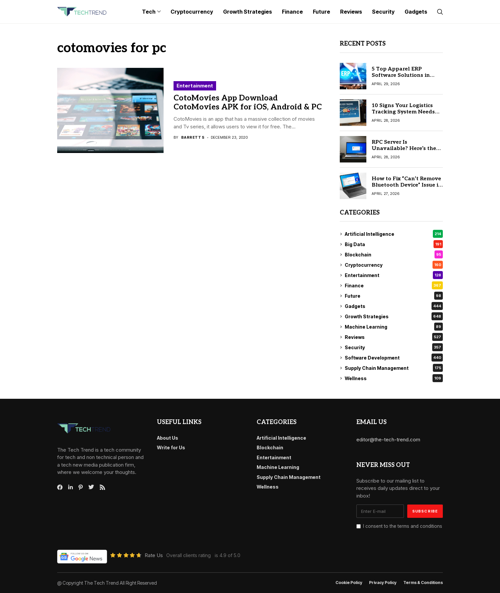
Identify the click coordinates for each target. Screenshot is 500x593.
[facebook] (59, 487)
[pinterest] (80, 487)
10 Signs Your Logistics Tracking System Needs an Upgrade (403, 111)
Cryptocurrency (394, 265)
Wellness (394, 378)
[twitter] (91, 487)
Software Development (394, 358)
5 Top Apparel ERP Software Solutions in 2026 (401, 75)
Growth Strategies (394, 316)
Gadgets (394, 306)
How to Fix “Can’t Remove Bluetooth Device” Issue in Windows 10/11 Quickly (407, 185)
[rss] (102, 487)
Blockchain (394, 254)
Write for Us (171, 447)
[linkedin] (70, 487)
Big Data (394, 244)
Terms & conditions (423, 582)
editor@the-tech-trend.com (388, 439)
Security (394, 347)
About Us (167, 438)
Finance (394, 285)
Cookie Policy (348, 582)
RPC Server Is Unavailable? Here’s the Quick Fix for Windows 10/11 (404, 152)
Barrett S (193, 137)
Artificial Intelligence (394, 234)
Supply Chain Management (394, 368)
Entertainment (195, 85)
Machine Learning (394, 327)
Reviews (394, 337)
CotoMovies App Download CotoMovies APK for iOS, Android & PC (248, 102)
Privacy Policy (383, 582)
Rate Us (154, 555)
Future (394, 296)
